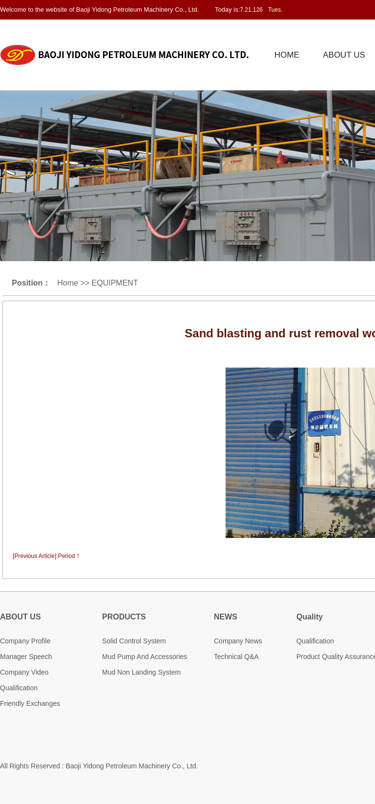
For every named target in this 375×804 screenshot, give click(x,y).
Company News (238, 641)
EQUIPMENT (115, 283)
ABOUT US (344, 55)
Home (67, 283)
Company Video (24, 672)
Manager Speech (26, 656)
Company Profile (25, 641)
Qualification (19, 688)
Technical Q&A (236, 656)
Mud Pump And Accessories (144, 656)
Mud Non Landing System (141, 672)
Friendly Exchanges (30, 703)
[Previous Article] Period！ (47, 556)
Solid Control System (134, 641)
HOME (286, 55)
